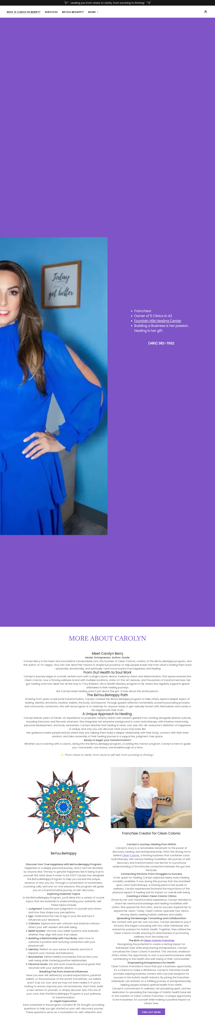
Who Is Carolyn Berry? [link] (23, 12)
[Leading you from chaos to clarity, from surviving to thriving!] (107, 3)
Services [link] (51, 12)
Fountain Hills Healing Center (157, 321)
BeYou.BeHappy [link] (73, 12)
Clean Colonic (130, 855)
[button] (93, 12)
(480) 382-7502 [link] (161, 343)
